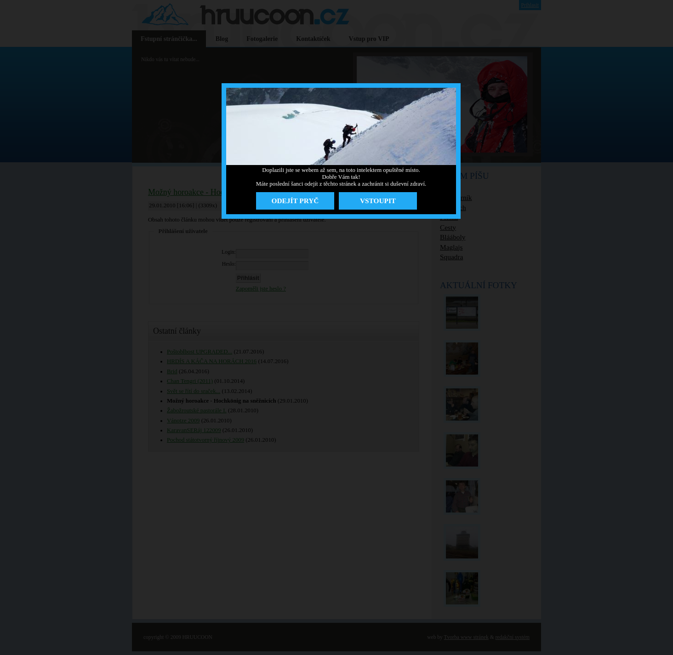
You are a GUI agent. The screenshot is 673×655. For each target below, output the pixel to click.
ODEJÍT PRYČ (295, 201)
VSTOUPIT (378, 201)
